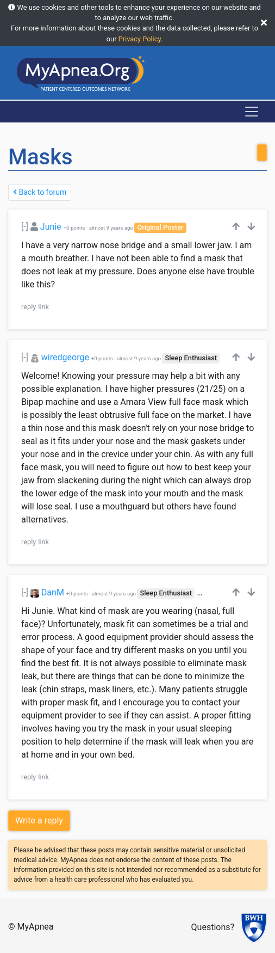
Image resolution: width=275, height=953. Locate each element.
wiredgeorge (65, 357)
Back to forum (39, 192)
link (43, 307)
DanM (52, 592)
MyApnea (35, 926)
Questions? (212, 927)
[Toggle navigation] (251, 111)
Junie (50, 227)
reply (28, 307)
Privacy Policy (139, 39)
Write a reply (39, 820)
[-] (24, 227)
